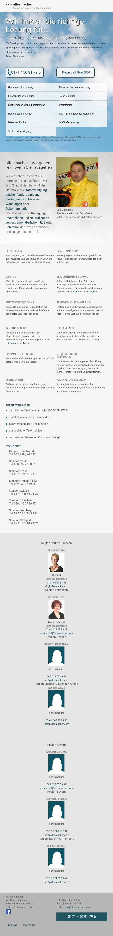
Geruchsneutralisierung (20, 87)
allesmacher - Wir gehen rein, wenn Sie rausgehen (29, 5)
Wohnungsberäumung (69, 37)
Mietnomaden (14, 379)
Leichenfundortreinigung (21, 96)
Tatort (26, 342)
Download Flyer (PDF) (77, 72)
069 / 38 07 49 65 (56, 676)
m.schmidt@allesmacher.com (56, 633)
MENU (102, 6)
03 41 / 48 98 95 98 (56, 719)
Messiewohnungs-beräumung (67, 355)
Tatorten (93, 291)
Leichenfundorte (67, 327)
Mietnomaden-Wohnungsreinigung (26, 104)
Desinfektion (40, 37)
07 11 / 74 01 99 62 (56, 878)
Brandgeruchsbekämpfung (73, 302)
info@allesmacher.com (56, 586)
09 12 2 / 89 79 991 (56, 831)
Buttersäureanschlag (20, 302)
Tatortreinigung (17, 37)
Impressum (28, 924)
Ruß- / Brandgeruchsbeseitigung (76, 113)
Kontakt (12, 924)
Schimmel (12, 226)
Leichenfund (75, 291)
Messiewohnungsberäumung (74, 87)
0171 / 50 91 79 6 (26, 72)
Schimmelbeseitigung (19, 131)
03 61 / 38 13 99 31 (56, 629)
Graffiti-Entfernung (69, 122)
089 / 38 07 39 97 (56, 784)
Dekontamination (17, 122)
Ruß (42, 222)
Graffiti (11, 276)
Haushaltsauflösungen (20, 113)
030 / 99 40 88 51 (56, 582)
